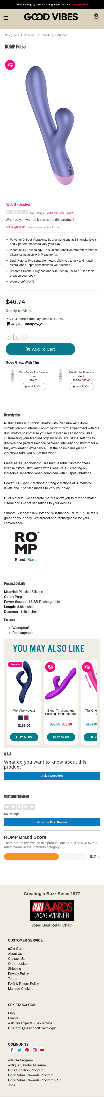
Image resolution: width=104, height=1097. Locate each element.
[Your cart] (95, 17)
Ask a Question (16, 227)
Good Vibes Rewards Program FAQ (34, 1080)
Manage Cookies (20, 988)
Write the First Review (60, 212)
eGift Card (15, 949)
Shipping (14, 969)
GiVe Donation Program (25, 1070)
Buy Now (24, 737)
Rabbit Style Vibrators (54, 35)
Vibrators (29, 35)
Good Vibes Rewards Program (30, 1075)
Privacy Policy (18, 974)
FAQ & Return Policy (23, 983)
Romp (32, 559)
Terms (12, 978)
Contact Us (16, 959)
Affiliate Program (20, 1060)
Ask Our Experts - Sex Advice (30, 1023)
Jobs (11, 1085)
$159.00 (24, 725)
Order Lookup (18, 964)
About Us (15, 954)
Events (13, 1018)
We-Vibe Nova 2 (24, 710)
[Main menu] (5, 17)
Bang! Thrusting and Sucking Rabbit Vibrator (61, 712)
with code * (52, 4)
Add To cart (40, 349)
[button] (20, 717)
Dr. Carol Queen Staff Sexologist (32, 1028)
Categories (12, 35)
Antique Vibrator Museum (27, 1065)
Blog (11, 1013)
